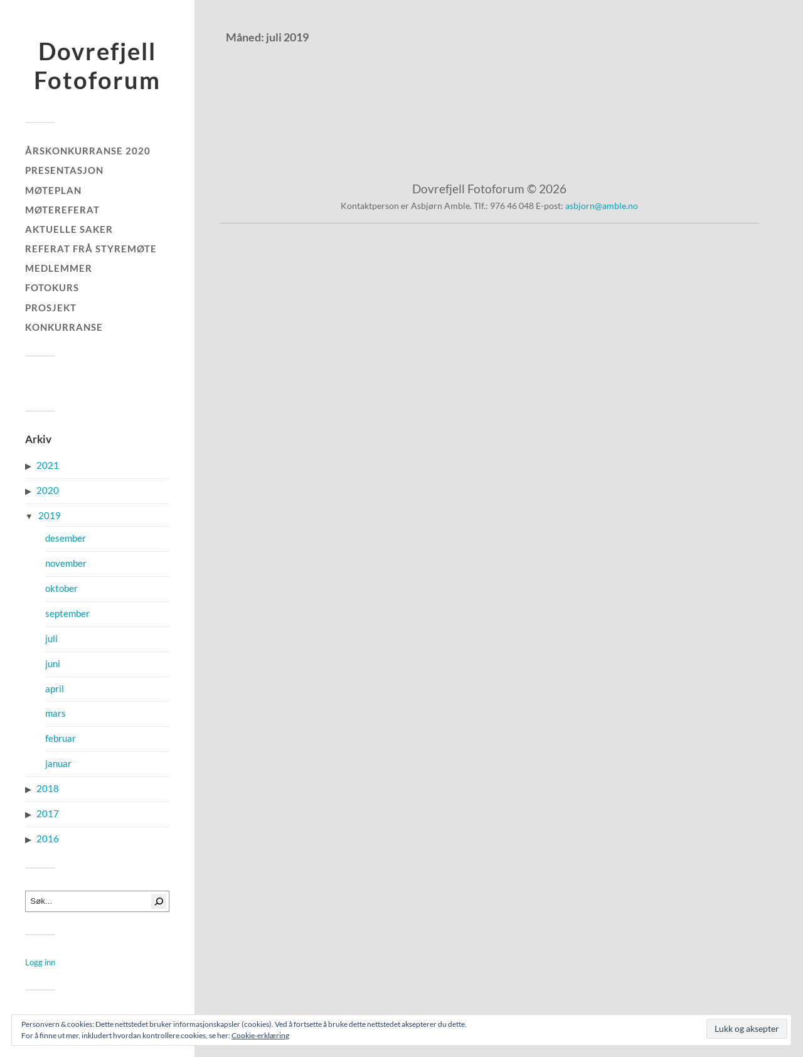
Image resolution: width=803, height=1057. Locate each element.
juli (51, 638)
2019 (49, 515)
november (66, 563)
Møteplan (53, 190)
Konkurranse (64, 327)
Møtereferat (62, 209)
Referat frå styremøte (91, 248)
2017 (47, 813)
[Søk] (158, 901)
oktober (61, 588)
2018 (47, 788)
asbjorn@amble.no (601, 205)
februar (60, 738)
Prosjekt (51, 307)
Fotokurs (52, 287)
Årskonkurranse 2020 (88, 150)
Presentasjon (64, 170)
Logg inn (40, 962)
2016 (47, 839)
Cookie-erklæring (260, 1035)
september (67, 613)
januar (58, 763)
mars (55, 713)
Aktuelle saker (69, 229)
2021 (47, 465)
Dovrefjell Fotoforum (97, 65)
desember (65, 538)
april (54, 689)
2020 (47, 490)
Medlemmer (58, 268)
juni (52, 663)
